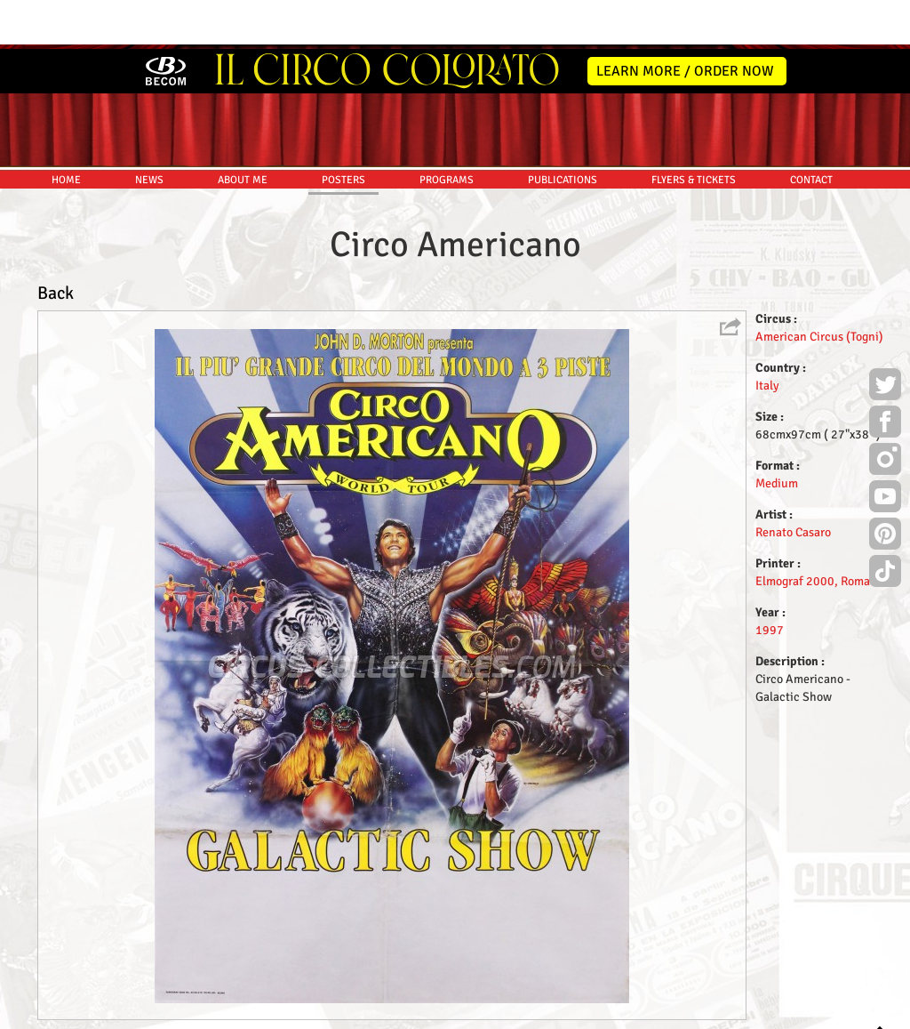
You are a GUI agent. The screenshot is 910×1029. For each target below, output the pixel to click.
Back (55, 244)
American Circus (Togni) (819, 287)
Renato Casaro (793, 483)
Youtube (885, 450)
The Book (510, 1012)
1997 (769, 581)
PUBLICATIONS (562, 131)
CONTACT (811, 131)
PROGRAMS (446, 131)
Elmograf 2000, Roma (812, 532)
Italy (767, 336)
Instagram (885, 412)
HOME (66, 131)
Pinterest (885, 487)
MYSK (846, 1007)
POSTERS (343, 131)
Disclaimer (404, 1012)
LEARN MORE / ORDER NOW (685, 22)
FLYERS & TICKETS (693, 131)
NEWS (149, 131)
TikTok (885, 524)
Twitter (885, 338)
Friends (459, 1012)
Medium (776, 434)
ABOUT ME (242, 131)
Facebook (885, 375)
